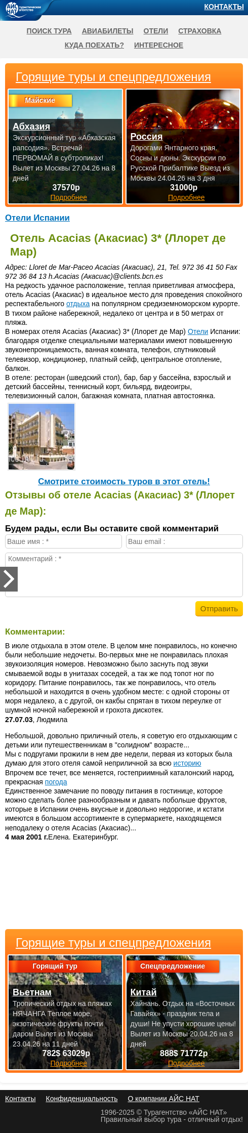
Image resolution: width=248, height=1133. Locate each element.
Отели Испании (37, 218)
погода (56, 782)
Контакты (224, 7)
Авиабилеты (108, 31)
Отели (198, 331)
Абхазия (31, 126)
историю (187, 763)
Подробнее (68, 1063)
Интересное (158, 45)
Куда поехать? (94, 45)
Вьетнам (32, 992)
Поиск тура (49, 31)
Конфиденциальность (81, 1099)
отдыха (78, 304)
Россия (147, 137)
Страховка (199, 31)
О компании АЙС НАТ (163, 1099)
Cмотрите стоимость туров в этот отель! (124, 481)
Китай (144, 992)
